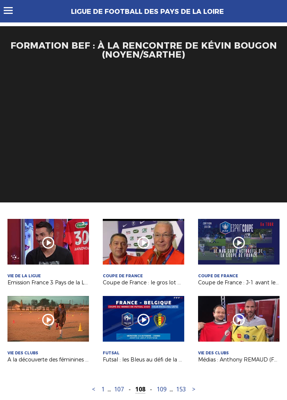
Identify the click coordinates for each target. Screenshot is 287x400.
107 (119, 389)
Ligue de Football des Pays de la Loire (147, 11)
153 (181, 389)
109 (162, 389)
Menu (12, 10)
